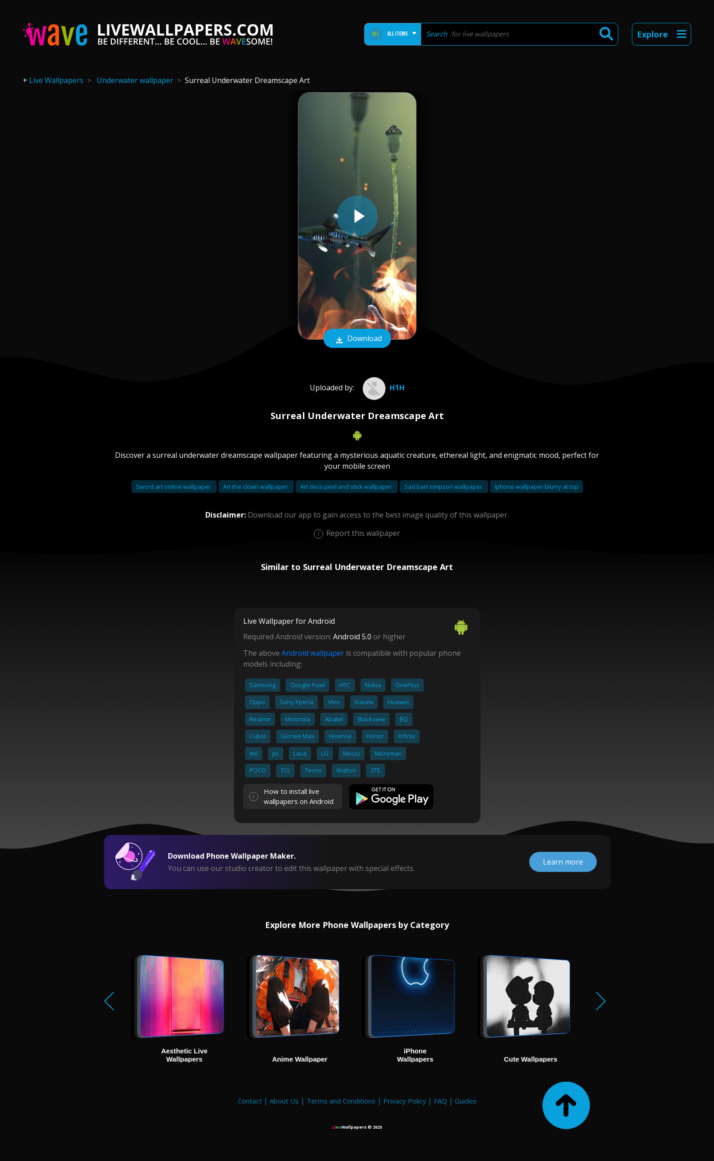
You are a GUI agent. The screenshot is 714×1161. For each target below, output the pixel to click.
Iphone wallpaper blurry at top (536, 486)
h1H (382, 388)
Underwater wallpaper (135, 80)
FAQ (440, 1100)
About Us (284, 1100)
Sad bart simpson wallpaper (444, 486)
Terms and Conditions (341, 1100)
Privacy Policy (404, 1100)
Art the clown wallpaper (256, 486)
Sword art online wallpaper (174, 486)
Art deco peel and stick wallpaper (346, 486)
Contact (250, 1100)
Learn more (563, 862)
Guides (466, 1100)
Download (357, 339)
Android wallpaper (312, 653)
